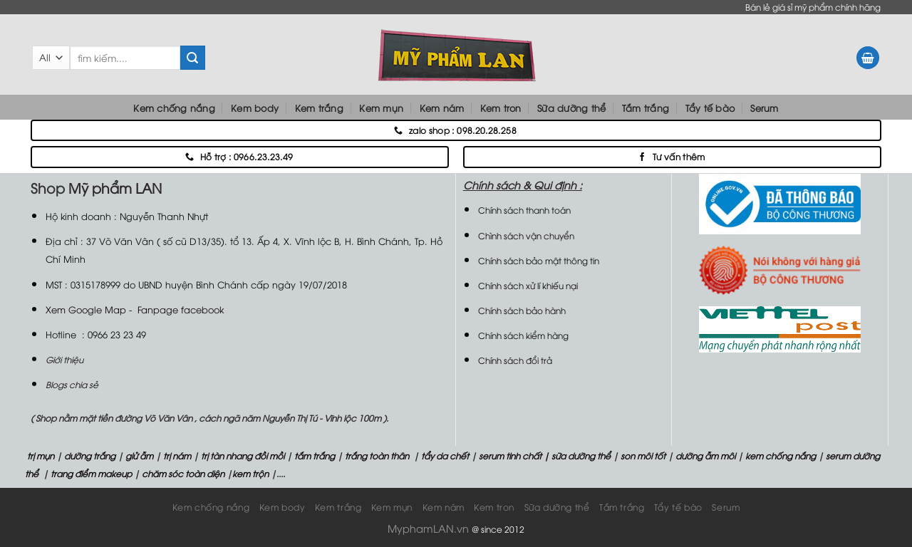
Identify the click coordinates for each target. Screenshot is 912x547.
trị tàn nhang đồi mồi (242, 455)
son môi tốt (643, 455)
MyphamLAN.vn (428, 528)
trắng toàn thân (377, 455)
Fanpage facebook (181, 309)
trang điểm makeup (90, 473)
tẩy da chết (445, 455)
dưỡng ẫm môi (704, 455)
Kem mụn (381, 108)
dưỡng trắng (89, 455)
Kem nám (442, 108)
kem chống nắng (779, 455)
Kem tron (501, 108)
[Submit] (192, 58)
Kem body (255, 108)
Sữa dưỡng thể (571, 108)
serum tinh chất (510, 455)
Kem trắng (319, 108)
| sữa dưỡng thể (578, 455)
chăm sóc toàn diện (182, 473)
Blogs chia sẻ (72, 384)
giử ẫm (138, 455)
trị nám (177, 455)
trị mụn (40, 455)
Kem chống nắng (174, 108)
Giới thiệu (64, 359)
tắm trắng (314, 455)
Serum (764, 108)
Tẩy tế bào (710, 108)
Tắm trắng (645, 108)
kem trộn (250, 473)
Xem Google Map (86, 309)
